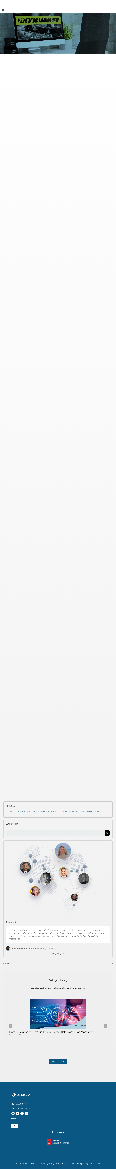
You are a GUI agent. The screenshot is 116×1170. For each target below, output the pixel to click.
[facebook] (17, 1113)
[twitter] (22, 1113)
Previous (9, 963)
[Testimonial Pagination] (53, 954)
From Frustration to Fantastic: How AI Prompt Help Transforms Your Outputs (52, 1032)
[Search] (107, 833)
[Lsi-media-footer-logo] (20, 1093)
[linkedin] (13, 1113)
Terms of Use (61, 1163)
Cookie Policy (75, 1163)
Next (108, 963)
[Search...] (55, 833)
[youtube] (26, 1113)
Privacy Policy (47, 1163)
